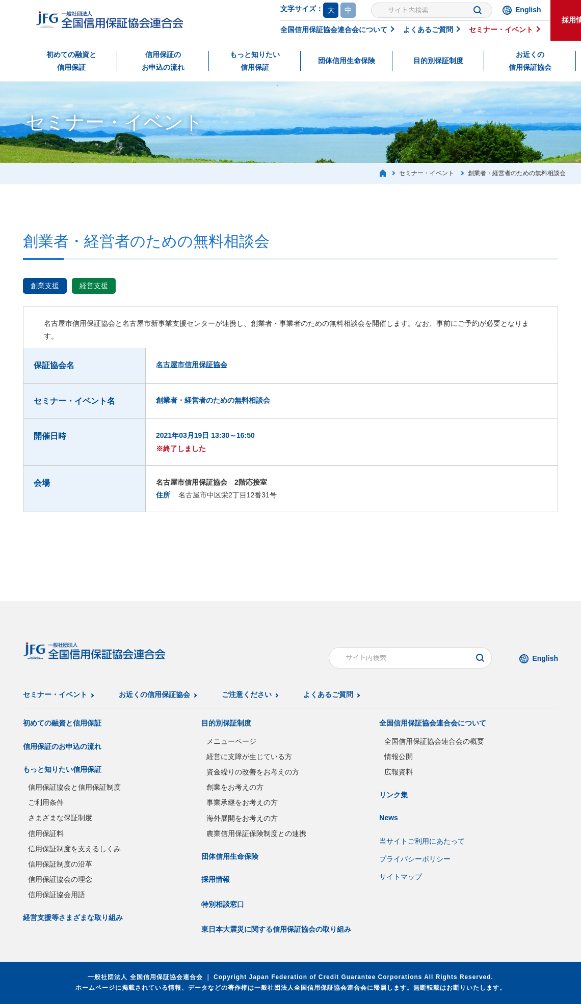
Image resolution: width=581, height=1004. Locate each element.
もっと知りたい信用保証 (255, 60)
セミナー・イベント (501, 29)
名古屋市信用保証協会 (191, 364)
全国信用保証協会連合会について (333, 29)
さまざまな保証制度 (60, 818)
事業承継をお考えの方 (242, 802)
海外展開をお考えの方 (242, 818)
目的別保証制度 (438, 61)
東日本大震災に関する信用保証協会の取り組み (276, 929)
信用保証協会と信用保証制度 (74, 787)
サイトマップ (400, 877)
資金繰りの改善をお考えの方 (252, 772)
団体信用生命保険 (346, 61)
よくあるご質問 (428, 29)
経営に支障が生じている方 (249, 756)
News (388, 818)
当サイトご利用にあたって (422, 841)
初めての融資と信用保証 (71, 60)
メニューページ (231, 741)
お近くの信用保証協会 (530, 60)
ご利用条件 (46, 802)
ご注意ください (247, 694)
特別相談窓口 (222, 904)
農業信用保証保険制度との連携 (256, 833)
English (528, 10)
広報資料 (398, 772)
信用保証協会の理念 (60, 879)
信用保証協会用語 (56, 894)
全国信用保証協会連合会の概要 (434, 741)
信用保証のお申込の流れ (163, 60)
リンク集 (393, 795)
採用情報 (215, 879)
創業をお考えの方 (234, 787)
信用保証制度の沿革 (60, 864)
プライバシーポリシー (415, 859)
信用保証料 (46, 833)
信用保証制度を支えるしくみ (74, 849)
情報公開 (398, 756)
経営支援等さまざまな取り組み (73, 917)
